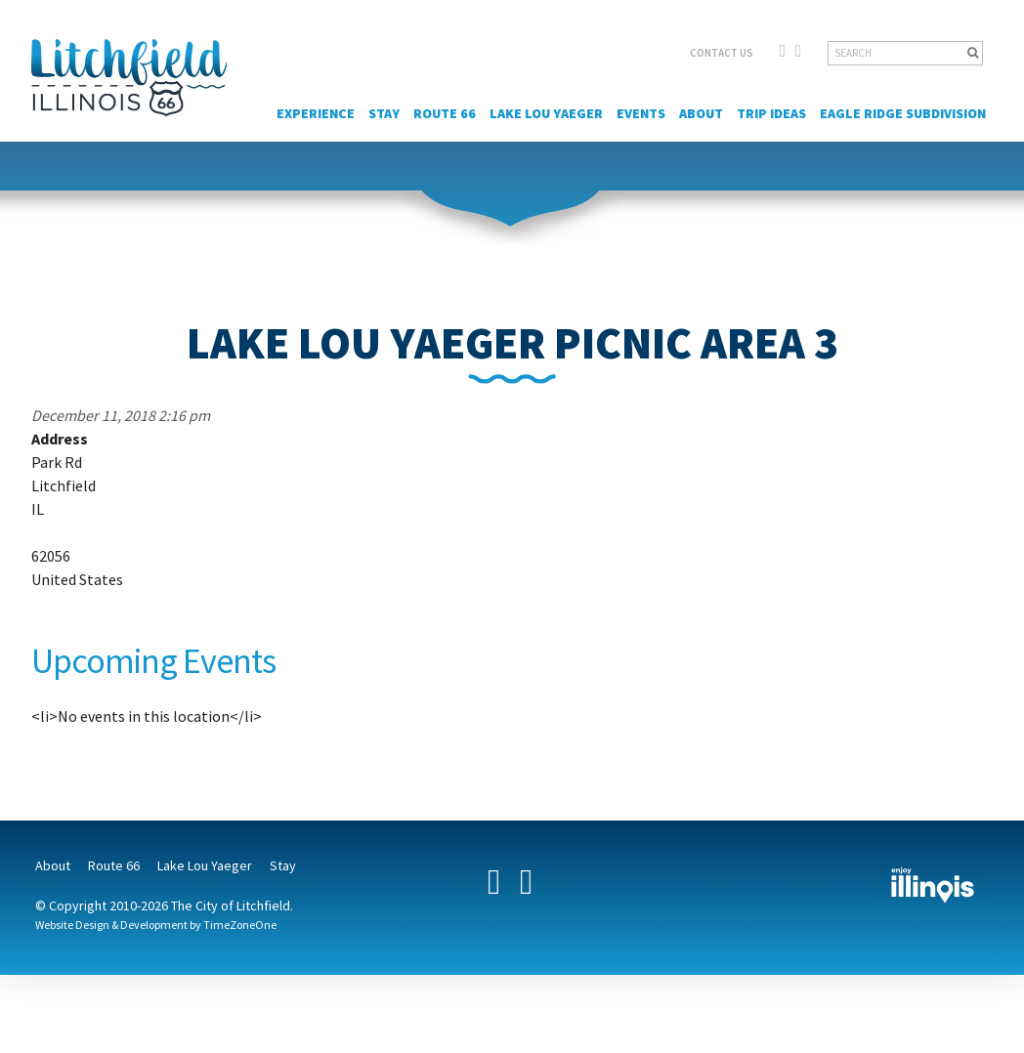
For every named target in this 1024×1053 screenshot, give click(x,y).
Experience (316, 113)
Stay (384, 113)
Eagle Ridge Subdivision (903, 113)
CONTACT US (721, 53)
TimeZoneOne (240, 924)
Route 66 (444, 113)
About (701, 113)
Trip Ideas (771, 113)
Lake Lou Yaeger (546, 113)
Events (641, 113)
